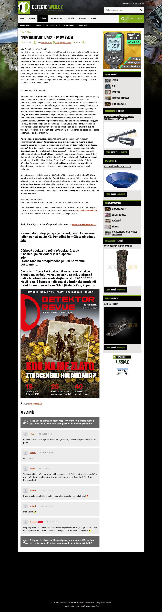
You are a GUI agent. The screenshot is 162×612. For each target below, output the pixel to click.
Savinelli (33, 490)
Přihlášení (127, 4)
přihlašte (86, 423)
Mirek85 (33, 453)
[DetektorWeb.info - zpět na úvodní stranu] (42, 7)
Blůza (114, 86)
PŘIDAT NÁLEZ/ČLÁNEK (131, 19)
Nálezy (32, 18)
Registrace (139, 4)
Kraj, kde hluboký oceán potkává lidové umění (124, 233)
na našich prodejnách (87, 210)
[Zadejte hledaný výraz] (124, 10)
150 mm (115, 80)
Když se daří (116, 220)
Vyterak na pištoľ (119, 215)
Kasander (33, 522)
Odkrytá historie (68, 25)
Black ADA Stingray (111, 304)
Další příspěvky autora (63, 43)
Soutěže (71, 18)
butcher (32, 434)
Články (43, 18)
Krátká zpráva (25, 25)
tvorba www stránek (92, 606)
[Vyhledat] (141, 10)
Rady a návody (57, 18)
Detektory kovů (79, 603)
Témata (38, 25)
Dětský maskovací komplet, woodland (118, 246)
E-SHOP (93, 18)
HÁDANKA (115, 226)
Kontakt (82, 18)
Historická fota (51, 25)
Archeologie (83, 25)
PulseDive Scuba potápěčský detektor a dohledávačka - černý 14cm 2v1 (119, 118)
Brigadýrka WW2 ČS (119, 104)
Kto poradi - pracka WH (120, 98)
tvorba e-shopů (80, 606)
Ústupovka (116, 92)
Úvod (22, 18)
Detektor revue (46, 43)
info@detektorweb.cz (103, 603)
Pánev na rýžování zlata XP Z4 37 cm (117, 166)
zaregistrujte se (65, 423)
